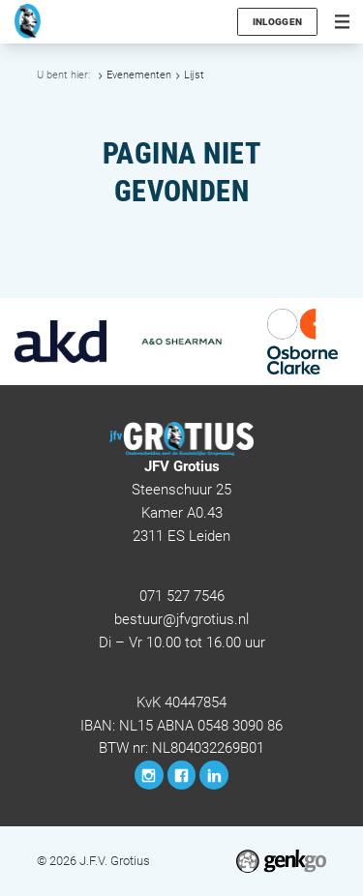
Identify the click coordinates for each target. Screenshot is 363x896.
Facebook (182, 775)
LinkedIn (213, 775)
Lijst (194, 75)
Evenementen (138, 75)
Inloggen (277, 21)
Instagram (149, 775)
